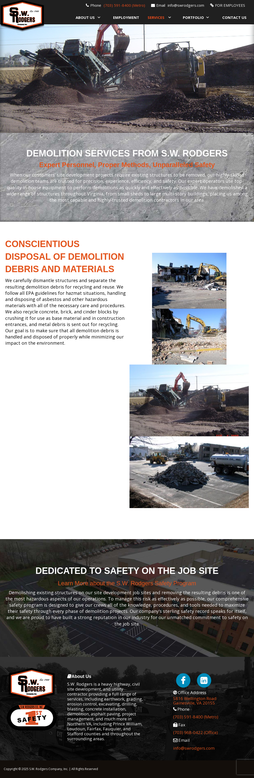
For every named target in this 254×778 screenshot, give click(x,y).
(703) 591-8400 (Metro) (124, 5)
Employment (126, 17)
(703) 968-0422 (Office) (195, 732)
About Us (85, 17)
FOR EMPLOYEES (230, 5)
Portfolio (193, 17)
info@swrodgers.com (186, 5)
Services (156, 17)
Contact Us (234, 17)
